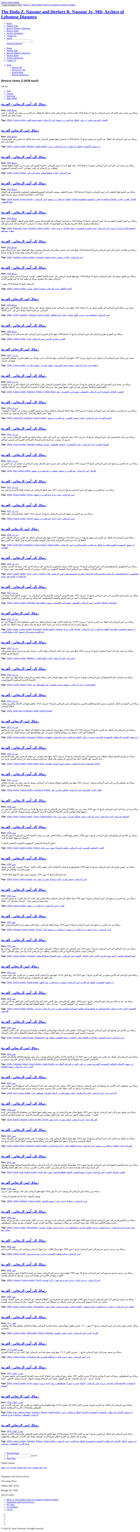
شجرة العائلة (75, 1146)
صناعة (62, 444)
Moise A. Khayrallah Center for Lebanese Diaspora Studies (33, 1499)
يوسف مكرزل (33, 365)
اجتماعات (112, 603)
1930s (9, 365)
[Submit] (32, 41)
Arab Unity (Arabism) (22, 418)
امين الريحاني (49, 120)
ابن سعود (96, 146)
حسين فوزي (67, 879)
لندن (57, 1201)
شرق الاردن (24, 1444)
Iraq (25, 228)
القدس (120, 392)
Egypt (15, 816)
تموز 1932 (11, 972)
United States (50, 392)
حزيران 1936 (12, 382)
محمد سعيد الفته (34, 120)
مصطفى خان (38, 1093)
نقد (53, 790)
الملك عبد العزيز (74, 146)
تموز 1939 (11, 806)
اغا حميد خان (111, 1093)
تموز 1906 (11, 1246)
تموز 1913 (11, 1162)
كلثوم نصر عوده (8, 576)
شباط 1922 (12, 247)
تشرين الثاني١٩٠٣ (15, 1349)
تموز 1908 (11, 1217)
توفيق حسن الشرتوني (63, 365)
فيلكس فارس (74, 816)
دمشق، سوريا (63, 685)
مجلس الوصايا (62, 848)
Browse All (17, 67)
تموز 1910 (11, 1189)
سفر (83, 816)
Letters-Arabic (19, 120)
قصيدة (45, 1280)
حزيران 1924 (12, 675)
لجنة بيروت (45, 1383)
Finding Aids (12, 26)
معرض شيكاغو (42, 444)
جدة (59, 495)
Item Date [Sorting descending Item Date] (11, 96)
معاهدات (48, 737)
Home (9, 23)
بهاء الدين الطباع (89, 1038)
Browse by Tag (18, 70)
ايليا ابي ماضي (63, 257)
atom (3, 1467)
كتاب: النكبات (44, 574)
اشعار (131, 1307)
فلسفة (57, 1333)
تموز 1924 (11, 1054)
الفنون (109, 1172)
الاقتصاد (132, 1009)
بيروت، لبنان (56, 228)
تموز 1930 (11, 999)
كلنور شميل (73, 315)
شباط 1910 (12, 274)
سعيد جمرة (67, 1357)
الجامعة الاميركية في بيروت (122, 228)
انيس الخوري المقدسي (86, 228)
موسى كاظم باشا (44, 603)
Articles (16, 1038)
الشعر (78, 956)
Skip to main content (10, 2)
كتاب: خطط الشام (49, 173)
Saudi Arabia (41, 146)
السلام (104, 603)
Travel (30, 495)
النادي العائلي (66, 288)
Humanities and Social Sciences (21, 1502)
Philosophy (32, 1333)
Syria (29, 685)
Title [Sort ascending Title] (9, 91)
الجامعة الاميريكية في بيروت (113, 1383)
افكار (99, 790)
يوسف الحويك (48, 1201)
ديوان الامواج (55, 956)
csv (8, 1467)
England (23, 1201)
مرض (50, 146)
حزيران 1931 (12, 487)
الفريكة (113, 629)
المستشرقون (71, 574)
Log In (9, 1509)
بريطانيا (70, 1201)
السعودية (87, 146)
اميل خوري (130, 1227)
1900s (9, 288)
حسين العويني (72, 418)
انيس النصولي (104, 1038)
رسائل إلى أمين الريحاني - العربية (23, 104)
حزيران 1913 (12, 780)
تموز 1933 (11, 946)
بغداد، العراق (69, 228)
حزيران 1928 (12, 564)
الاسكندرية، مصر (121, 816)
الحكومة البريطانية (86, 1009)
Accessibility (12, 1507)
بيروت (82, 315)
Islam (35, 711)
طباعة (77, 629)
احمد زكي (70, 658)
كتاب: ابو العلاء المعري (51, 1357)
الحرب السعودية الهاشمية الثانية (86, 199)
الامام (97, 764)
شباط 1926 (12, 110)
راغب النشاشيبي (73, 444)
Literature (37, 629)
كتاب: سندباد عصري (52, 879)
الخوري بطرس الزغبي (55, 339)
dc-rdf (13, 1467)
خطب (11, 231)
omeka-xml (37, 1467)
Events (16, 199)
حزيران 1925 (12, 648)
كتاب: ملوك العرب (9, 632)
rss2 (45, 1467)
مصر (52, 848)
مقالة (51, 1038)
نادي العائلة (56, 315)
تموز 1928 (11, 1028)
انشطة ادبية (91, 315)
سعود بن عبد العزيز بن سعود (79, 929)
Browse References (20, 75)
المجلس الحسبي (90, 848)
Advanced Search (14, 43)
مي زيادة (57, 816)
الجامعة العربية (102, 1009)
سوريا (88, 1172)
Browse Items (13, 31)
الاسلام (121, 1064)
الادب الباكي (87, 956)
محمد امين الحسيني (70, 392)
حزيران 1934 (12, 408)
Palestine (31, 392)
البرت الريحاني (106, 816)
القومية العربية (109, 545)
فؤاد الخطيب (7, 202)
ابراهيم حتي (93, 365)
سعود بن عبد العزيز (57, 982)
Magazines (39, 1038)
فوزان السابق (51, 764)
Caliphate (17, 1064)
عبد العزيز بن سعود (56, 418)
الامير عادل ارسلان (119, 1009)
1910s (15, 315)
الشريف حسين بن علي (90, 120)
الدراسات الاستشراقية (104, 574)
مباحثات (17, 1415)
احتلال (124, 1441)
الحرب (126, 199)
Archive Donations (15, 33)
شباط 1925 (12, 189)
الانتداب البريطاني (121, 737)
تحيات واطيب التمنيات (46, 257)
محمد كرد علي (33, 173)
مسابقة (4, 231)
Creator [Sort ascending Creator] (10, 93)
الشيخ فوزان (89, 685)
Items (9, 65)
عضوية (42, 288)
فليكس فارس (62, 790)
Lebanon (31, 228)
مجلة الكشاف (62, 1038)
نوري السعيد (6, 1415)
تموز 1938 (11, 833)
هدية (29, 339)
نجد (34, 685)
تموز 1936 (11, 896)
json (29, 1467)
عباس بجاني (67, 1333)
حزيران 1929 (12, 535)
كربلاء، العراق (51, 1093)
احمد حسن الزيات (108, 956)
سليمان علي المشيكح (46, 685)
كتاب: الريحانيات (83, 1093)
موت (64, 816)
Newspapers (32, 1227)
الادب (93, 790)
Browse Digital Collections (18, 28)
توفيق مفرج (65, 1119)
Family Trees (18, 1146)
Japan (15, 629)
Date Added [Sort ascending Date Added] (12, 98)
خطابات (4, 547)
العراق (93, 471)
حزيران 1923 (12, 727)
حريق (95, 1227)
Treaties (58, 629)
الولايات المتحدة (109, 392)
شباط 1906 (12, 331)
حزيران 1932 (12, 461)
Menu (12, 5)
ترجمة (111, 1307)
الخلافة (113, 1064)
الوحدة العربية (105, 418)
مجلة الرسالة (43, 956)
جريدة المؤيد (102, 1307)
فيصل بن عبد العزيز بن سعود (44, 471)
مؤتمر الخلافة (7, 1067)
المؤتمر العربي (62, 1009)
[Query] (19, 40)
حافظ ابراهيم (76, 1307)
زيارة (54, 495)
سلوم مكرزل (47, 365)
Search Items (17, 72)
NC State (10, 1504)
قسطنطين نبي (71, 1227)
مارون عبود (58, 1227)
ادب (88, 1357)
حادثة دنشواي (89, 1307)
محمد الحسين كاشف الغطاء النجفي (69, 1172)
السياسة (86, 790)
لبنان (64, 315)
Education (17, 228)
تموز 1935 (11, 922)
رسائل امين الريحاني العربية (20, 130)
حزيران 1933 (12, 434)
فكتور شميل (32, 288)
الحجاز (104, 120)
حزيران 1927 (12, 593)
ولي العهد (44, 982)
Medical (30, 146)
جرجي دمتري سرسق (36, 1254)
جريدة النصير (104, 1227)
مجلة (53, 1307)
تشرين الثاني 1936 (15, 1402)
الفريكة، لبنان (91, 1119)
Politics (39, 392)
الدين (89, 1333)
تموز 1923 (11, 1109)
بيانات (82, 418)
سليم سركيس (62, 1307)
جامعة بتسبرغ (79, 1383)
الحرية (95, 1333)
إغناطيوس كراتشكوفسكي (127, 574)
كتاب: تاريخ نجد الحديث (58, 1146)
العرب (61, 906)
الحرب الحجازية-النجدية (111, 199)
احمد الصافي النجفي (126, 956)
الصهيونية (93, 1412)
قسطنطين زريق (58, 1383)
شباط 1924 (12, 218)
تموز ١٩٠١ (11, 1323)
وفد (58, 392)
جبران (63, 1201)
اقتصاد (106, 444)
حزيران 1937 (12, 355)
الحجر (101, 848)
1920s (9, 120)
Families (17, 257)
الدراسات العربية (85, 574)
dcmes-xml (22, 1467)
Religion (49, 1333)
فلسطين (84, 392)
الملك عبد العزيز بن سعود (67, 120)
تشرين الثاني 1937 (15, 1373)
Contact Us (11, 36)
